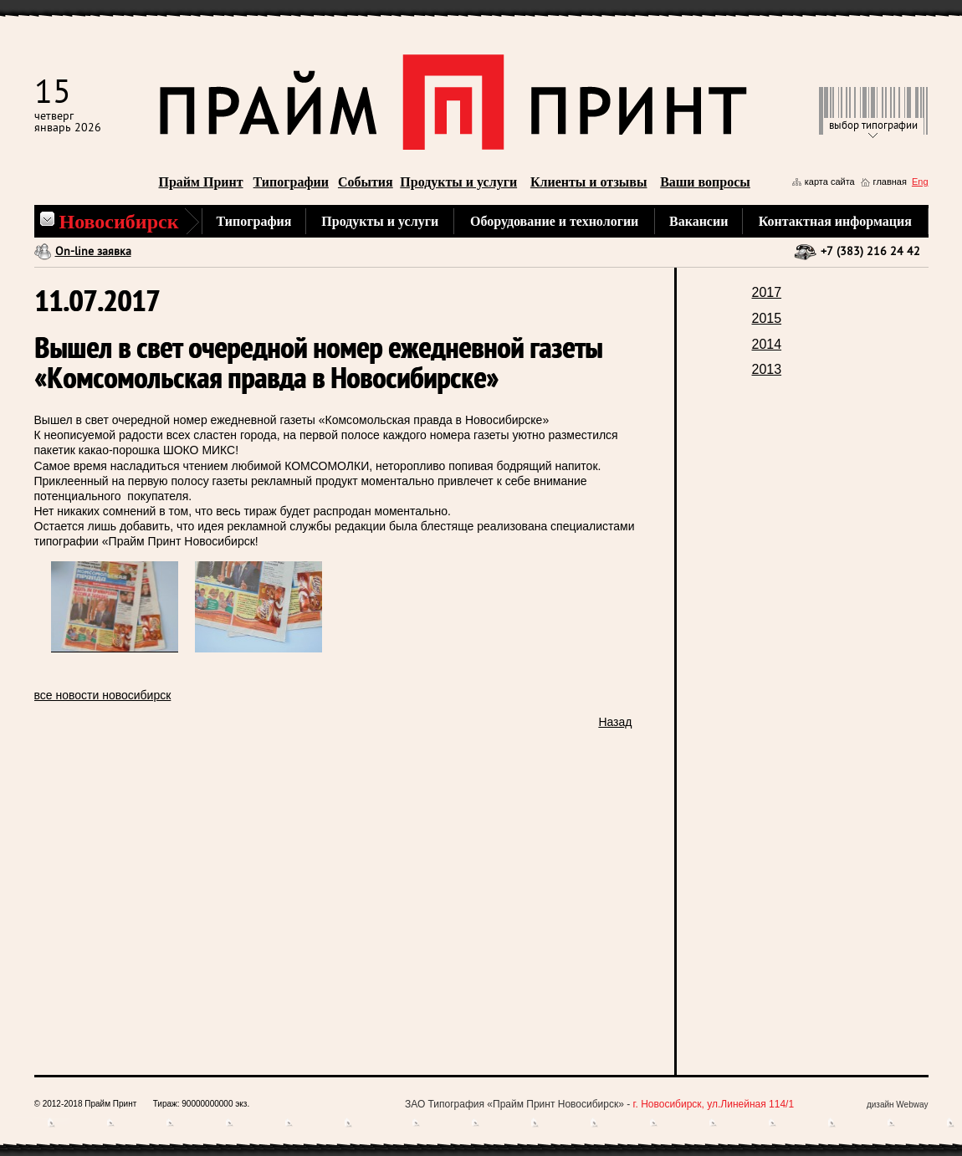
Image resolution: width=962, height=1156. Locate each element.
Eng (920, 181)
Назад (615, 722)
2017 (767, 292)
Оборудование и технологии (554, 221)
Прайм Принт (201, 182)
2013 (767, 369)
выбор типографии (873, 126)
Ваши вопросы (705, 182)
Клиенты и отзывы (588, 182)
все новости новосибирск (102, 695)
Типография (254, 221)
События (365, 182)
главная (890, 181)
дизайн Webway (898, 1104)
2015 (767, 318)
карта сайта (830, 181)
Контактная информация (835, 221)
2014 (767, 344)
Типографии (291, 182)
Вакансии (698, 221)
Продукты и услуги (458, 182)
